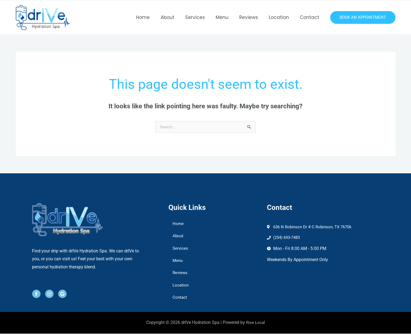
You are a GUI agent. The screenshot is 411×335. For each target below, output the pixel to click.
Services (202, 17)
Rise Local (255, 324)
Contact (310, 17)
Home (153, 17)
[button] (363, 17)
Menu (227, 17)
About (176, 17)
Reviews (252, 17)
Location (281, 17)
